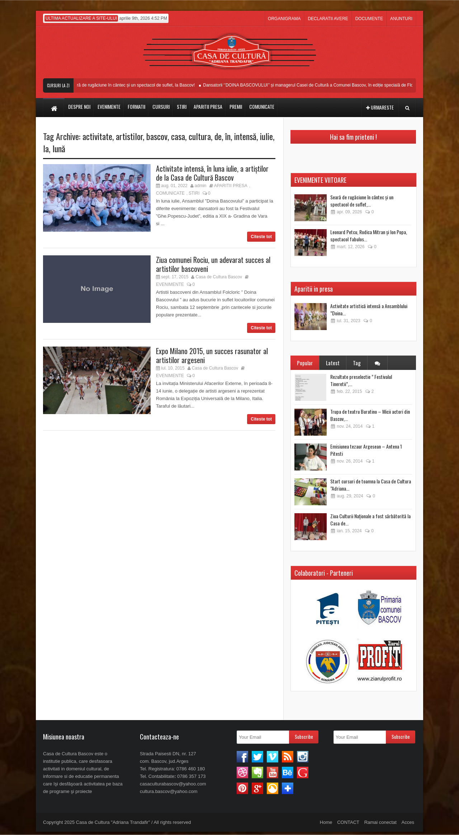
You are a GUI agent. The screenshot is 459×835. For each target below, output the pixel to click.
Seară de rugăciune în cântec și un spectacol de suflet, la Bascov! (137, 85)
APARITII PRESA (230, 185)
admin (201, 185)
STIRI (194, 193)
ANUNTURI (401, 18)
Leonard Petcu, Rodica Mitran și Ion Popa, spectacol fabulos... (368, 235)
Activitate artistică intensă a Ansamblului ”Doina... (368, 309)
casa (178, 136)
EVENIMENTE (170, 284)
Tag (357, 363)
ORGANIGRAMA (284, 18)
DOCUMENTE (369, 18)
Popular (305, 363)
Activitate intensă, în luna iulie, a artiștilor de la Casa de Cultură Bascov (212, 173)
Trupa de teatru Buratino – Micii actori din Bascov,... (370, 415)
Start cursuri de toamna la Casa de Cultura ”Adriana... (370, 484)
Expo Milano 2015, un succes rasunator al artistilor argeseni (212, 355)
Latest (333, 363)
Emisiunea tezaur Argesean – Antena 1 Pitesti (366, 449)
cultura (200, 136)
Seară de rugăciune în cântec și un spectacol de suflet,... (361, 200)
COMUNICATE (170, 193)
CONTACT (348, 822)
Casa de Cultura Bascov (219, 276)
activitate (97, 136)
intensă (245, 136)
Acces (408, 822)
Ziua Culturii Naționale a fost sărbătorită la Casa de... (370, 519)
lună (58, 148)
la (46, 148)
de (218, 136)
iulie (266, 136)
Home (326, 822)
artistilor (129, 136)
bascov (156, 136)
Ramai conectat (380, 822)
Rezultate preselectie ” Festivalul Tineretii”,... (361, 380)
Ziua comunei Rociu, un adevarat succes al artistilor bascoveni (213, 264)
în (228, 136)
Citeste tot (261, 236)
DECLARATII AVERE (328, 18)
